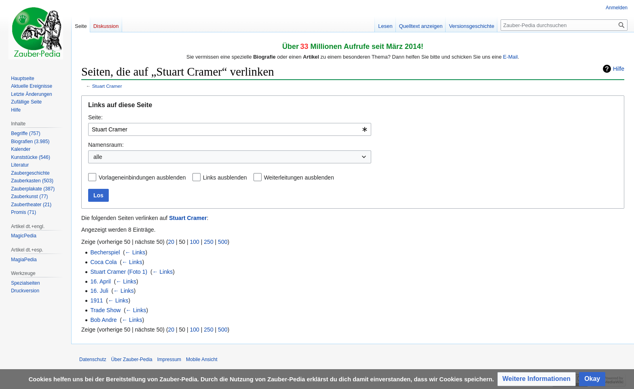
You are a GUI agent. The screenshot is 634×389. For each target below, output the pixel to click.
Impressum (169, 359)
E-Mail (510, 57)
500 (222, 242)
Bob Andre (103, 320)
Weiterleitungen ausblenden (299, 177)
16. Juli (99, 291)
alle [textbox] (97, 157)
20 (171, 242)
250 (208, 242)
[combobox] (229, 129)
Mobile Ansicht (201, 359)
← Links (135, 252)
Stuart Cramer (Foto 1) (118, 271)
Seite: (95, 117)
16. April (100, 281)
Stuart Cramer (107, 86)
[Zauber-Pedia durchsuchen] (564, 25)
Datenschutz (92, 359)
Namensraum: (106, 145)
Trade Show (105, 310)
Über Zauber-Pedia (131, 359)
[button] (536, 379)
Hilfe (618, 69)
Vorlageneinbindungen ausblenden (142, 177)
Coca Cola (103, 262)
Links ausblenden (225, 177)
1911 (96, 300)
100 (194, 242)
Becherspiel (105, 252)
